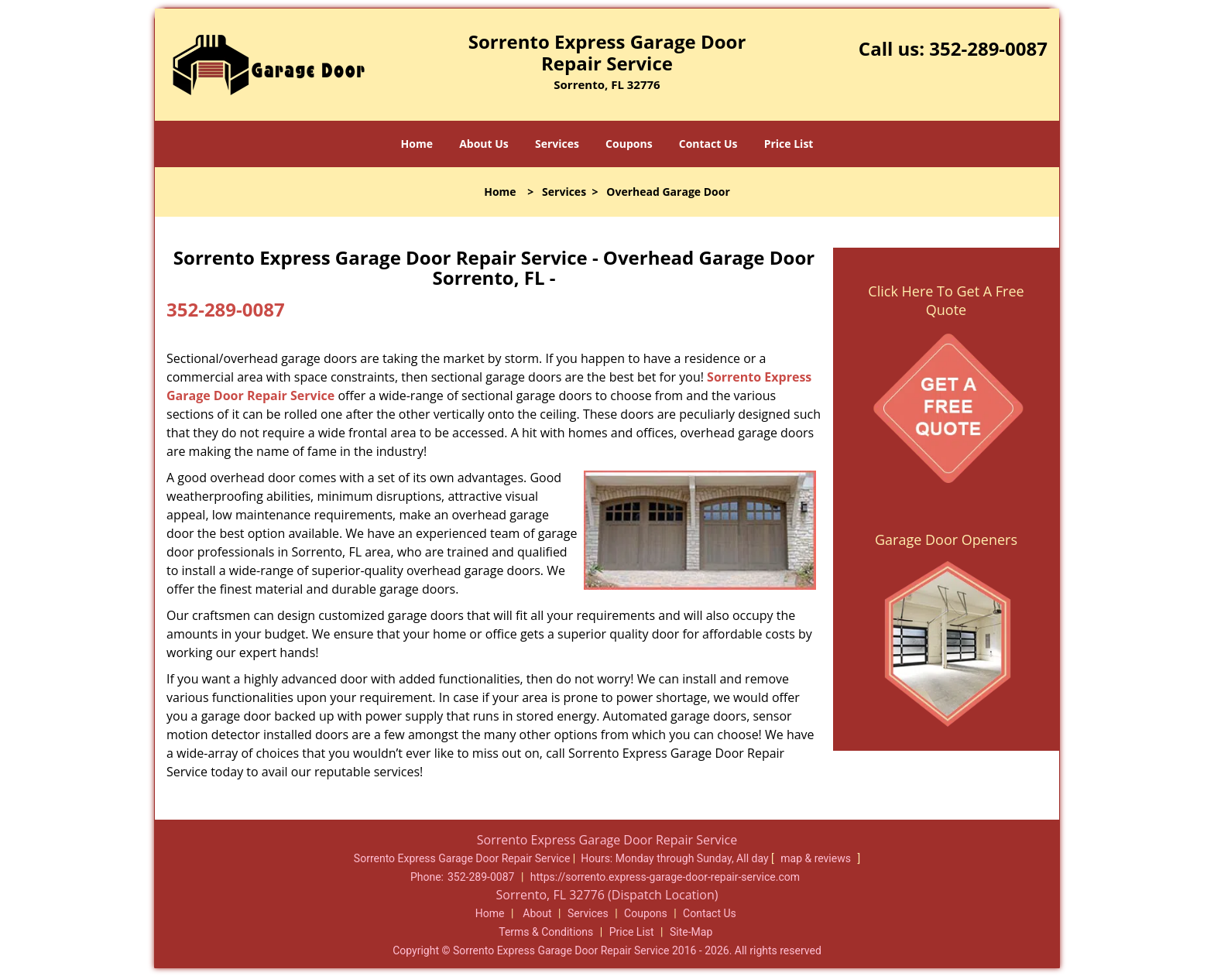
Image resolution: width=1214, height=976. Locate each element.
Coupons (628, 143)
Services (557, 143)
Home (417, 143)
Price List (789, 143)
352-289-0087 (988, 48)
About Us (484, 143)
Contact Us (708, 143)
